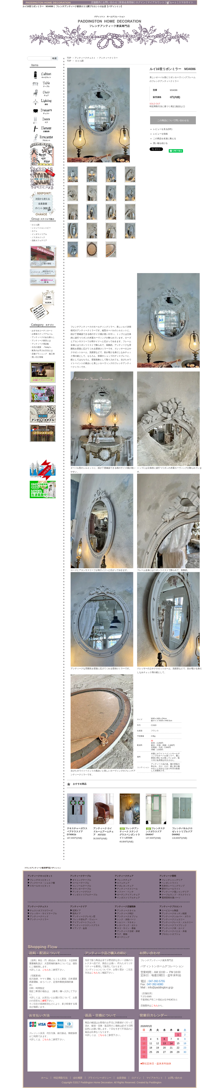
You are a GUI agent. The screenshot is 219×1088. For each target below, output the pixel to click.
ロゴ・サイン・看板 (126, 928)
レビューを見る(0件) (162, 129)
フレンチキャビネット (40, 880)
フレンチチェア (124, 880)
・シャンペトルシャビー (40, 228)
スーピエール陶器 (170, 910)
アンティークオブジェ (127, 916)
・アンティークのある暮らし (42, 337)
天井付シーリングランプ (173, 886)
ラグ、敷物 (122, 934)
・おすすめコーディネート (41, 331)
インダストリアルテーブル (84, 894)
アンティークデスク (81, 892)
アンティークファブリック (174, 925)
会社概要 (77, 1078)
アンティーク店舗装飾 (125, 906)
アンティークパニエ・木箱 (174, 931)
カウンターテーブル (81, 889)
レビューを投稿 (160, 134)
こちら (45, 969)
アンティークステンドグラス (85, 925)
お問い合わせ (110, 2)
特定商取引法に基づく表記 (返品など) (167, 106)
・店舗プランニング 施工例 (42, 354)
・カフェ (33, 231)
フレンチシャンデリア (172, 880)
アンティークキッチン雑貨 (174, 913)
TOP (69, 58)
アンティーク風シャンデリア (175, 892)
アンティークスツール (127, 889)
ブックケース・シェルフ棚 (42, 883)
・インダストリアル (38, 234)
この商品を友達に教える (164, 138)
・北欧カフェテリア (38, 240)
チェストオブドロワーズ (41, 910)
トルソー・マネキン (126, 922)
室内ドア (76, 913)
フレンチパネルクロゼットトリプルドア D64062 (183, 831)
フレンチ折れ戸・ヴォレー (84, 919)
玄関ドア (76, 910)
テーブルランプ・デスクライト (176, 894)
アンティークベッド (39, 916)
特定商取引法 (61, 1078)
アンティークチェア (124, 876)
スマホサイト (186, 2)
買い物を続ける (160, 143)
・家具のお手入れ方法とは (41, 350)
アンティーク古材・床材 (128, 931)
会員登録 (121, 1078)
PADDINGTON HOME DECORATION (48, 2)
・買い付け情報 (36, 357)
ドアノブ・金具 (79, 928)
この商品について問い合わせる (173, 120)
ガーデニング (123, 937)
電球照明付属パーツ (171, 897)
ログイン (140, 2)
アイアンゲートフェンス (83, 922)
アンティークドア (78, 906)
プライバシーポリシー (99, 1078)
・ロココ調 (34, 225)
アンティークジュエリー (173, 919)
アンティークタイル (126, 910)
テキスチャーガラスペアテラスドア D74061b (77, 831)
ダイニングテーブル (81, 880)
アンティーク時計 (125, 913)
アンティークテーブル (80, 876)
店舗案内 (96, 2)
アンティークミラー (108, 58)
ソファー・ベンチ (125, 892)
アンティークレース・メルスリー (177, 922)
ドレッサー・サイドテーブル (43, 913)
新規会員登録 (126, 2)
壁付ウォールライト (171, 889)
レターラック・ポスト (127, 925)
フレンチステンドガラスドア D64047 (155, 831)
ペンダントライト (170, 883)
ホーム (44, 1078)
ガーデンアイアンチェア (128, 894)
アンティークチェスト (85, 58)
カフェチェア (123, 883)
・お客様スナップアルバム (41, 334)
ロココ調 (79, 61)
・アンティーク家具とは (40, 340)
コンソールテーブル (81, 886)
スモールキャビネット (40, 886)
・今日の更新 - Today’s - (41, 347)
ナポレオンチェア (125, 886)
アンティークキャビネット (40, 876)
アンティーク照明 (167, 876)
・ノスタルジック (37, 237)
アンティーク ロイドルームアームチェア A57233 (103, 831)
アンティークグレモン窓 (83, 916)
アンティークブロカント (170, 906)
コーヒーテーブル (80, 883)
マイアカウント (155, 2)
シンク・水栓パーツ (126, 919)
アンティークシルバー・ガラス (176, 916)
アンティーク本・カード (173, 928)
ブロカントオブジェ (171, 934)
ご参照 (43, 1000)
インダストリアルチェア (128, 897)
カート (171, 2)
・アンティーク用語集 (39, 344)
